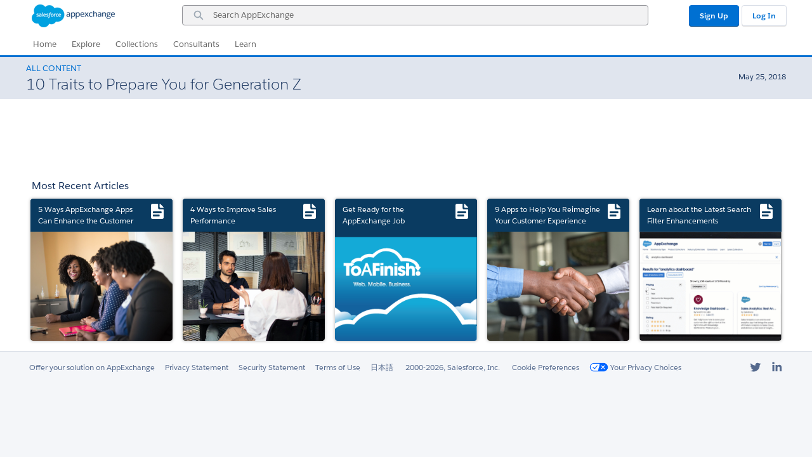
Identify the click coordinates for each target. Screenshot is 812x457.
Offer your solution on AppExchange (92, 367)
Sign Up (714, 15)
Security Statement (272, 367)
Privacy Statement (196, 367)
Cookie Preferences (545, 367)
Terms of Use (337, 367)
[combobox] (415, 15)
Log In (764, 15)
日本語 (381, 367)
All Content (53, 68)
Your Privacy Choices (635, 367)
